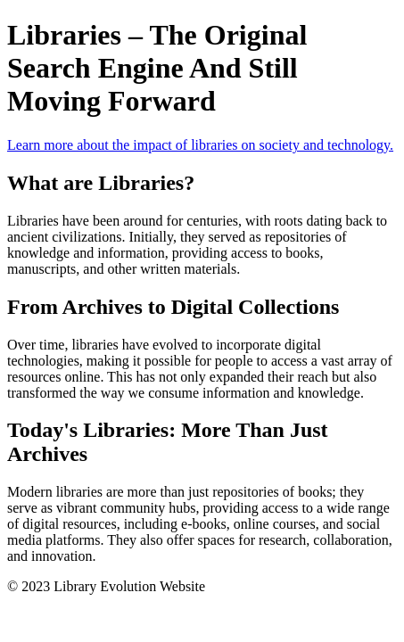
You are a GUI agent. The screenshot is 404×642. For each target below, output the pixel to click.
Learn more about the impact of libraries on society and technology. (200, 144)
